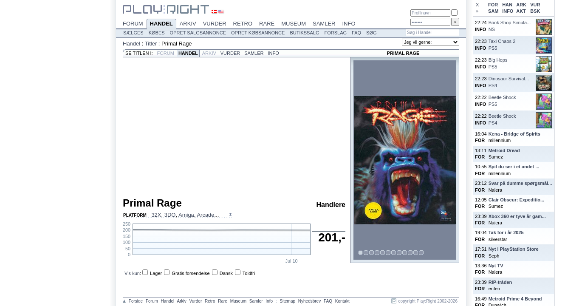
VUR (535, 4)
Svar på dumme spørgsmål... (520, 183)
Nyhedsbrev (309, 301)
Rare (266, 23)
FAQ (356, 32)
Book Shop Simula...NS (510, 25)
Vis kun (132, 273)
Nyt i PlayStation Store (514, 249)
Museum (293, 23)
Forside (136, 301)
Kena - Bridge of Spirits (514, 133)
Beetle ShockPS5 (502, 100)
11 (415, 252)
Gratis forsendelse (190, 273)
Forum (133, 23)
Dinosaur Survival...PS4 (509, 82)
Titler (151, 43)
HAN (507, 4)
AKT (521, 11)
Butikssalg (304, 32)
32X (156, 215)
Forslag (335, 32)
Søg (371, 32)
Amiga (186, 215)
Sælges (133, 32)
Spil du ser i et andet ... (514, 166)
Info (348, 23)
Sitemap (287, 301)
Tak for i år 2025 (506, 232)
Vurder (214, 23)
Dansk (226, 273)
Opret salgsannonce (198, 32)
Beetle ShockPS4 (502, 119)
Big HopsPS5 (498, 63)
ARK (521, 4)
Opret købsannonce (258, 32)
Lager (156, 273)
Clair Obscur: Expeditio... (516, 199)
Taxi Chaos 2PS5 (502, 44)
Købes (157, 32)
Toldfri (249, 273)
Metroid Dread (504, 150)
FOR (493, 4)
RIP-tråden (500, 282)
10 (410, 252)
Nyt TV (496, 265)
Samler (324, 23)
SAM (493, 11)
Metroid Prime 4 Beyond (515, 298)
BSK (535, 11)
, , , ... (185, 215)
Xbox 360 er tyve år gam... (517, 216)
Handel (161, 24)
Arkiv (188, 23)
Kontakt (342, 301)
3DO (170, 215)
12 (421, 252)
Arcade (205, 215)
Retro (243, 23)
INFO (507, 11)
